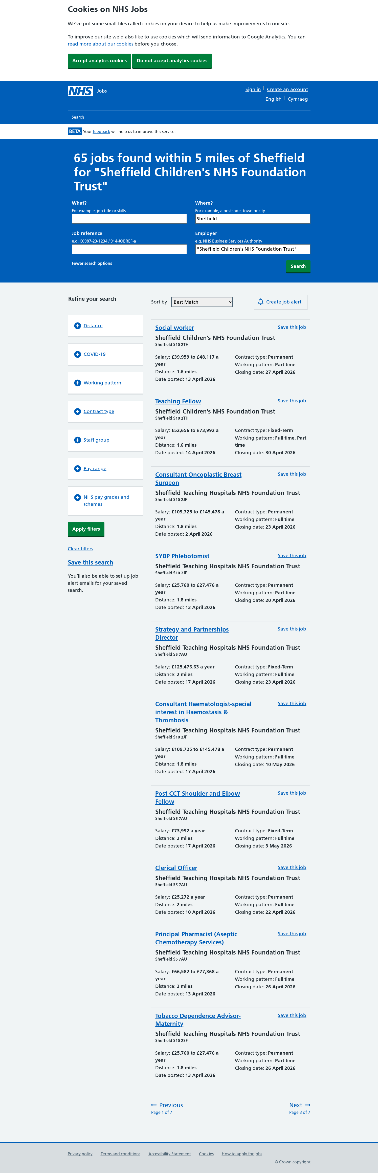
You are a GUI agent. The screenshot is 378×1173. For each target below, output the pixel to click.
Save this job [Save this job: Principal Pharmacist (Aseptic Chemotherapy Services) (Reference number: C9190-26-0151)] (292, 934)
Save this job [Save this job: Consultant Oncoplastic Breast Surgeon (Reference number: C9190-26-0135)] (292, 474)
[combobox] (252, 219)
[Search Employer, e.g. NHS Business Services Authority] (252, 249)
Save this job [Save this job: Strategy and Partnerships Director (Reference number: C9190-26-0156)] (292, 629)
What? (79, 203)
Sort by (159, 302)
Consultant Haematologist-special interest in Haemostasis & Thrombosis (203, 712)
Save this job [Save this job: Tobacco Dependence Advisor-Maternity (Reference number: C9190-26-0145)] (292, 1015)
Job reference (87, 233)
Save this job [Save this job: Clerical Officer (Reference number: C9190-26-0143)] (292, 867)
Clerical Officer (176, 868)
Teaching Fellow (178, 401)
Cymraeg (298, 99)
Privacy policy (80, 1153)
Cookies (206, 1153)
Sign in (253, 89)
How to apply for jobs (242, 1153)
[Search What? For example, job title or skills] (129, 219)
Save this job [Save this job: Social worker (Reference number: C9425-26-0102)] (292, 327)
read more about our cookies (100, 44)
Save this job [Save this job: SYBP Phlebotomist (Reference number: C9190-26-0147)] (292, 555)
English (273, 99)
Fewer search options (92, 263)
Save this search (90, 562)
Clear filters (80, 549)
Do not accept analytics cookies (172, 60)
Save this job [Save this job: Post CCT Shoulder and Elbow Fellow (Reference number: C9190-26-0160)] (292, 793)
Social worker (174, 327)
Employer (206, 233)
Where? (204, 203)
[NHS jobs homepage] (87, 91)
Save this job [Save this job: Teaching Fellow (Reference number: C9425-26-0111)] (292, 401)
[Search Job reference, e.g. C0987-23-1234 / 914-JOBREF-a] (129, 249)
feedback (101, 131)
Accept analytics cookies (99, 60)
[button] (105, 325)
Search (78, 117)
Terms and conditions (120, 1153)
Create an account (287, 89)
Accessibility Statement (169, 1153)
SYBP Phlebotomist (182, 556)
